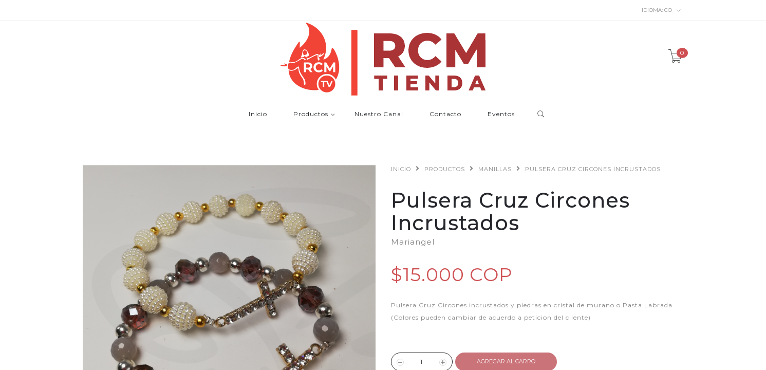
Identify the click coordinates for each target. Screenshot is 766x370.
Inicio (258, 114)
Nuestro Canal (378, 114)
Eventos (501, 114)
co (661, 10)
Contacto (445, 114)
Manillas (495, 169)
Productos (310, 114)
